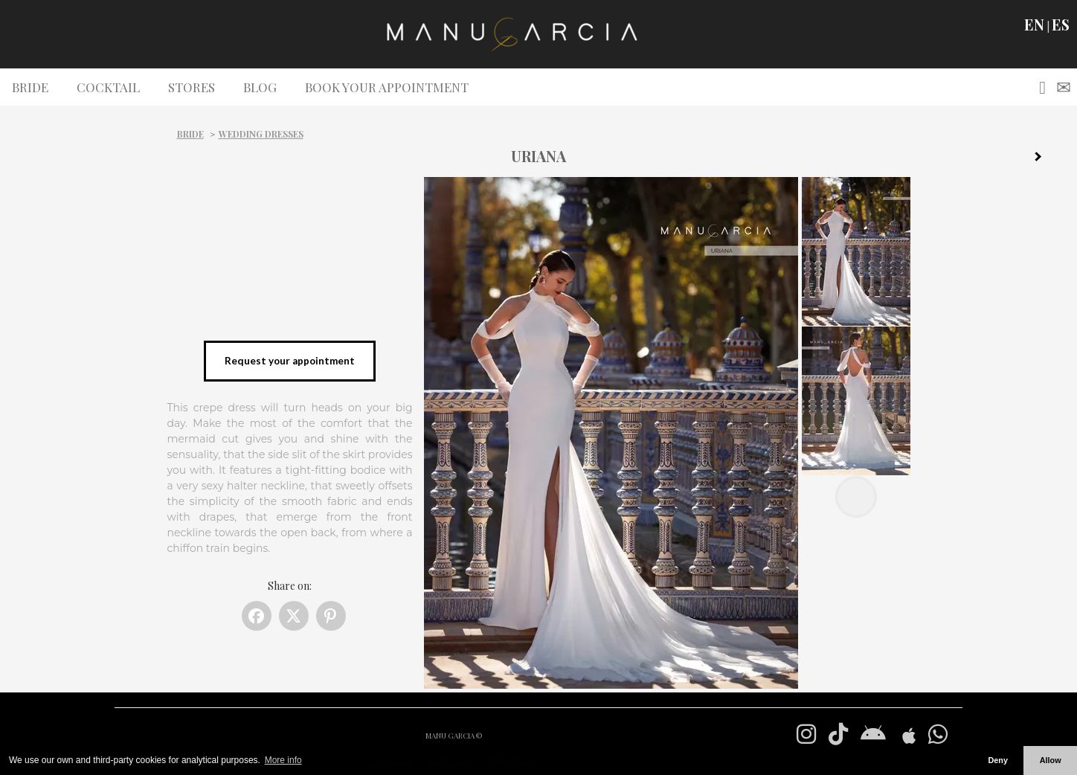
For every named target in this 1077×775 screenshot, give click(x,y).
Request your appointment (290, 361)
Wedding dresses (261, 134)
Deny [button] (997, 760)
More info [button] (283, 760)
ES (1061, 24)
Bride (190, 134)
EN (1034, 24)
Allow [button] (1050, 760)
